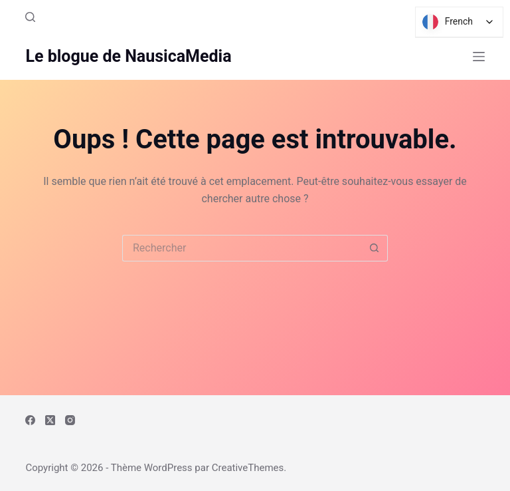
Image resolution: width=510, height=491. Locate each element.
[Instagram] (70, 420)
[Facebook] (30, 420)
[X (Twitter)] (50, 420)
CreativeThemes (248, 468)
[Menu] (479, 57)
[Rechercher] (30, 17)
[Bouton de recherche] (374, 248)
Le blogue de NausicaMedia (128, 56)
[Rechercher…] (241, 248)
